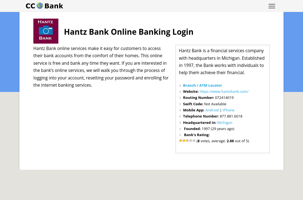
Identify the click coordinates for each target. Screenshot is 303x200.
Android (212, 110)
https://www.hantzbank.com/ (224, 91)
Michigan (224, 122)
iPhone (228, 110)
